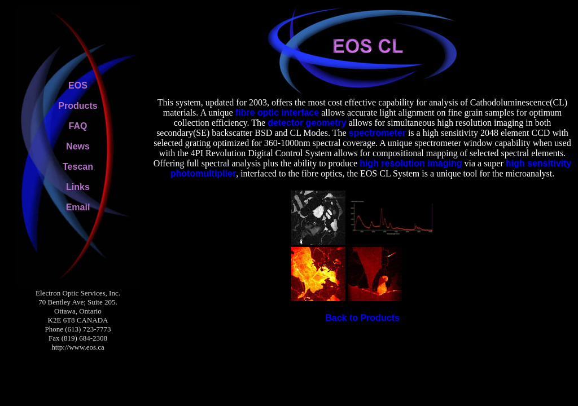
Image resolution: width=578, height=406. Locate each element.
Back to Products (362, 318)
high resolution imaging (411, 163)
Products (77, 106)
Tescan (78, 166)
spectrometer (377, 133)
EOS (77, 85)
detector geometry (307, 122)
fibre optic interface (277, 112)
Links (78, 187)
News (78, 146)
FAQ (78, 126)
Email (78, 207)
